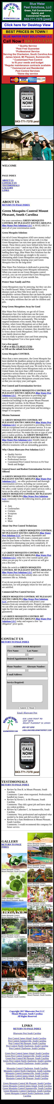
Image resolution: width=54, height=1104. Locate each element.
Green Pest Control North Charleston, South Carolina (27, 1064)
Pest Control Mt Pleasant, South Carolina (27, 1047)
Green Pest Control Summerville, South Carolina (27, 1059)
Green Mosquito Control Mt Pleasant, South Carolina (27, 1087)
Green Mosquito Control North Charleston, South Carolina (27, 1098)
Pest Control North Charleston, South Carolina (27, 1049)
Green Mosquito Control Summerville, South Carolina (27, 1092)
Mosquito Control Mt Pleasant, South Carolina (27, 1082)
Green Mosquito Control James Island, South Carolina (27, 1089)
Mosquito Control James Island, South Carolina (27, 1079)
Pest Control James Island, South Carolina (27, 1042)
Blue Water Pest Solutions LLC (17, 225)
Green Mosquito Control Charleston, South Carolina (27, 1094)
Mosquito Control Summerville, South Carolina (27, 1077)
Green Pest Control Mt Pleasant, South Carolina (27, 1062)
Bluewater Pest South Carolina (27, 1037)
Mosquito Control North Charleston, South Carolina (27, 1074)
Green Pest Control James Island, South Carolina (27, 1057)
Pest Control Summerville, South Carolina (27, 1044)
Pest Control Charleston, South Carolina (27, 1052)
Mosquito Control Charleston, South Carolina (27, 1072)
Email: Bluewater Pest (27, 716)
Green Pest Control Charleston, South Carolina (27, 1067)
